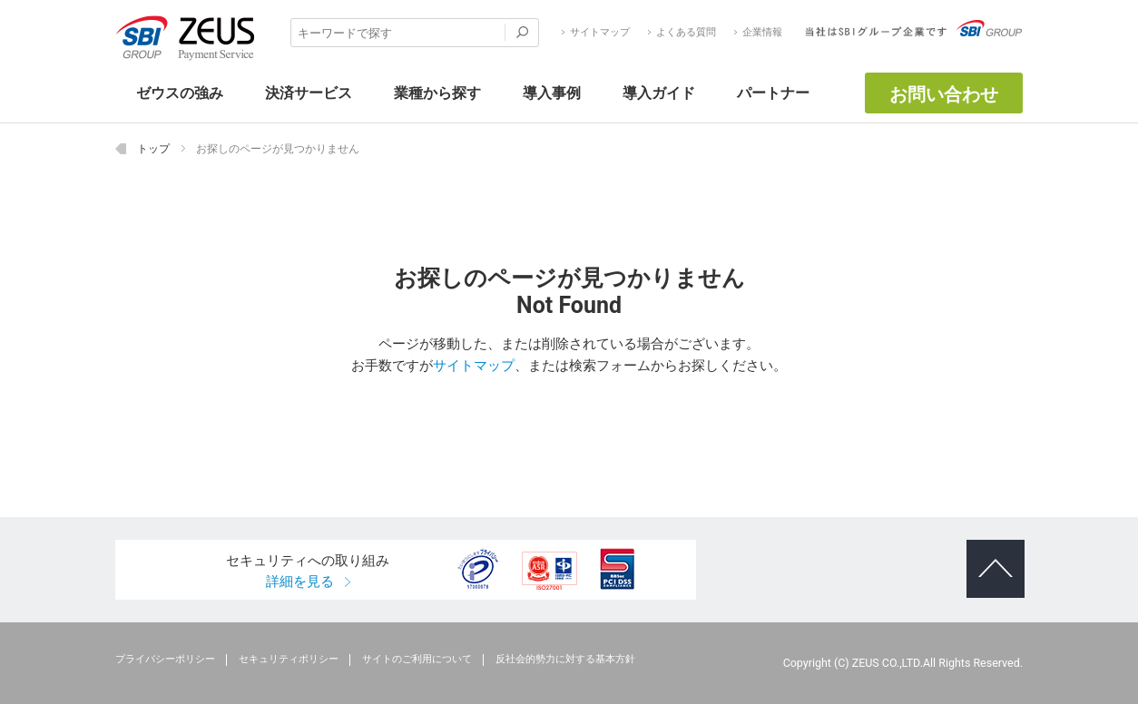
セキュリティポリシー (288, 659)
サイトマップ (600, 32)
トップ (153, 148)
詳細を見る (300, 581)
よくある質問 (686, 32)
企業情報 (762, 32)
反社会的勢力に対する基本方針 (565, 659)
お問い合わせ (943, 94)
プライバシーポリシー (165, 659)
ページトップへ (990, 554)
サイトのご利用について (417, 659)
